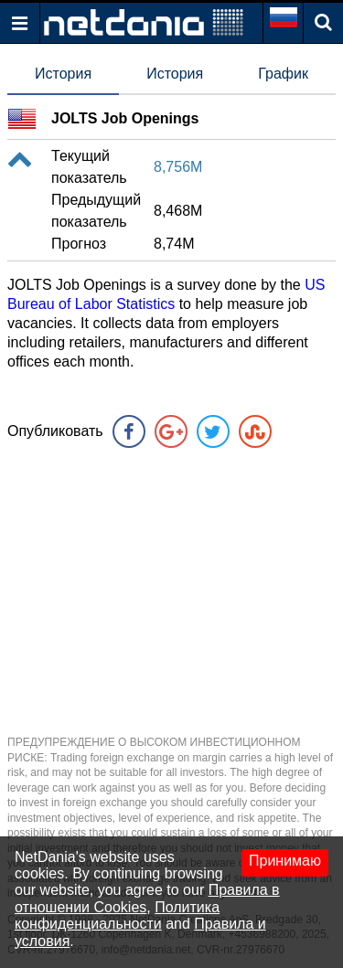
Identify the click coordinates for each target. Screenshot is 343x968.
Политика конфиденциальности (117, 915)
